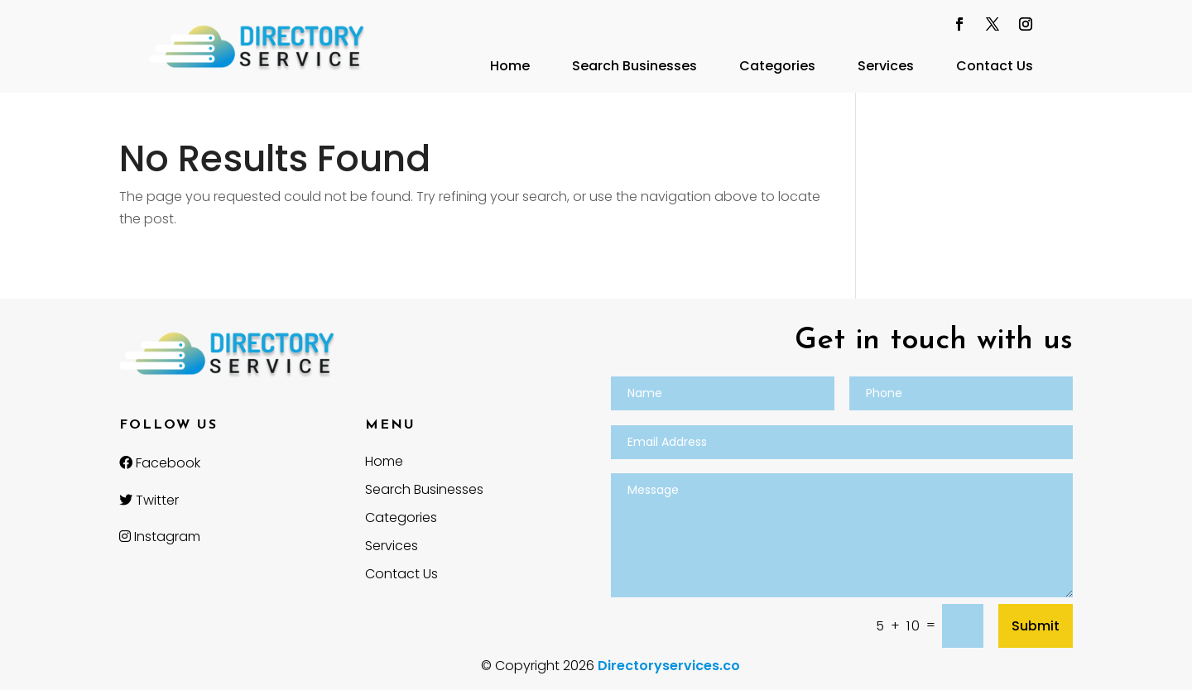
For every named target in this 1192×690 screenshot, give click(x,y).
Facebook (159, 462)
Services (886, 65)
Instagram (159, 536)
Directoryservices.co (669, 665)
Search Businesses (634, 65)
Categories (777, 65)
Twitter (149, 500)
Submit (1036, 625)
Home (510, 65)
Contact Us (994, 65)
